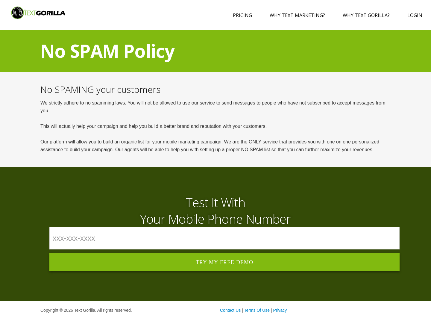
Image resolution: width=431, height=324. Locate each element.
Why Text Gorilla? (366, 15)
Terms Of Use (257, 310)
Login (414, 15)
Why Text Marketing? (297, 15)
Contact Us (230, 310)
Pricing (242, 15)
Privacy (280, 310)
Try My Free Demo (224, 262)
